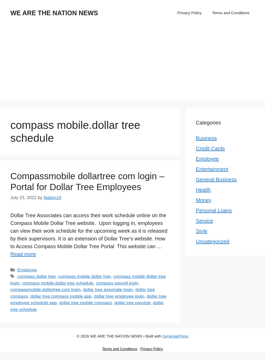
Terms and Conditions (230, 13)
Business (206, 138)
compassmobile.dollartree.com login (45, 289)
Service (204, 221)
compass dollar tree (36, 276)
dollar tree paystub (132, 302)
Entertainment (212, 169)
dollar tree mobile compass (85, 302)
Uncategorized (212, 241)
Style (201, 231)
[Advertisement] (132, 64)
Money (203, 200)
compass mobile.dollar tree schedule (57, 283)
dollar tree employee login (119, 296)
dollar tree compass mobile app (60, 296)
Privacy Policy (190, 13)
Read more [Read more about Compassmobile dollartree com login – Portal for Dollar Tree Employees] (23, 254)
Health (203, 190)
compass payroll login (117, 283)
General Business (216, 179)
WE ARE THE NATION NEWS (54, 13)
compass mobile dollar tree (84, 276)
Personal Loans (214, 210)
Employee (27, 270)
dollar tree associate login (108, 289)
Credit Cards (210, 148)
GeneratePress (175, 336)
